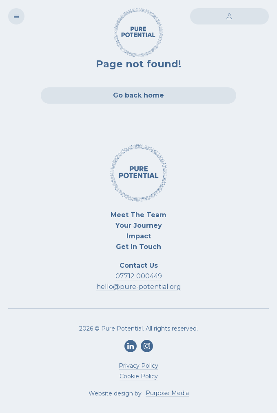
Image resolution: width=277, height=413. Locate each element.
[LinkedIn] (130, 346)
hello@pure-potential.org (138, 287)
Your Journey (138, 225)
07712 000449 (138, 276)
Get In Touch (138, 247)
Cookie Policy (139, 376)
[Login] (229, 16)
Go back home (138, 95)
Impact (138, 236)
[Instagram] (147, 346)
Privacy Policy (138, 365)
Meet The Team (138, 215)
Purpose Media (167, 393)
